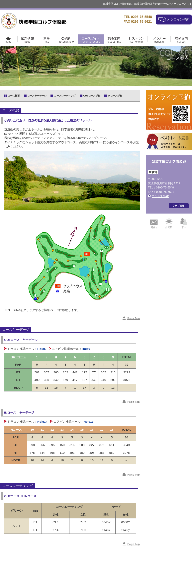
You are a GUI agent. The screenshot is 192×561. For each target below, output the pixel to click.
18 (112, 429)
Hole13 (88, 421)
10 (32, 429)
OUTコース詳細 (91, 95)
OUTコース (18, 357)
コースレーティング (65, 95)
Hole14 (42, 421)
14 (72, 429)
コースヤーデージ (37, 95)
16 (92, 429)
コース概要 (14, 95)
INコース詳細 (115, 95)
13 (62, 429)
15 (82, 429)
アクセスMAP (160, 196)
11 (42, 429)
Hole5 (41, 348)
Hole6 (86, 348)
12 (52, 429)
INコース (16, 429)
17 (102, 429)
